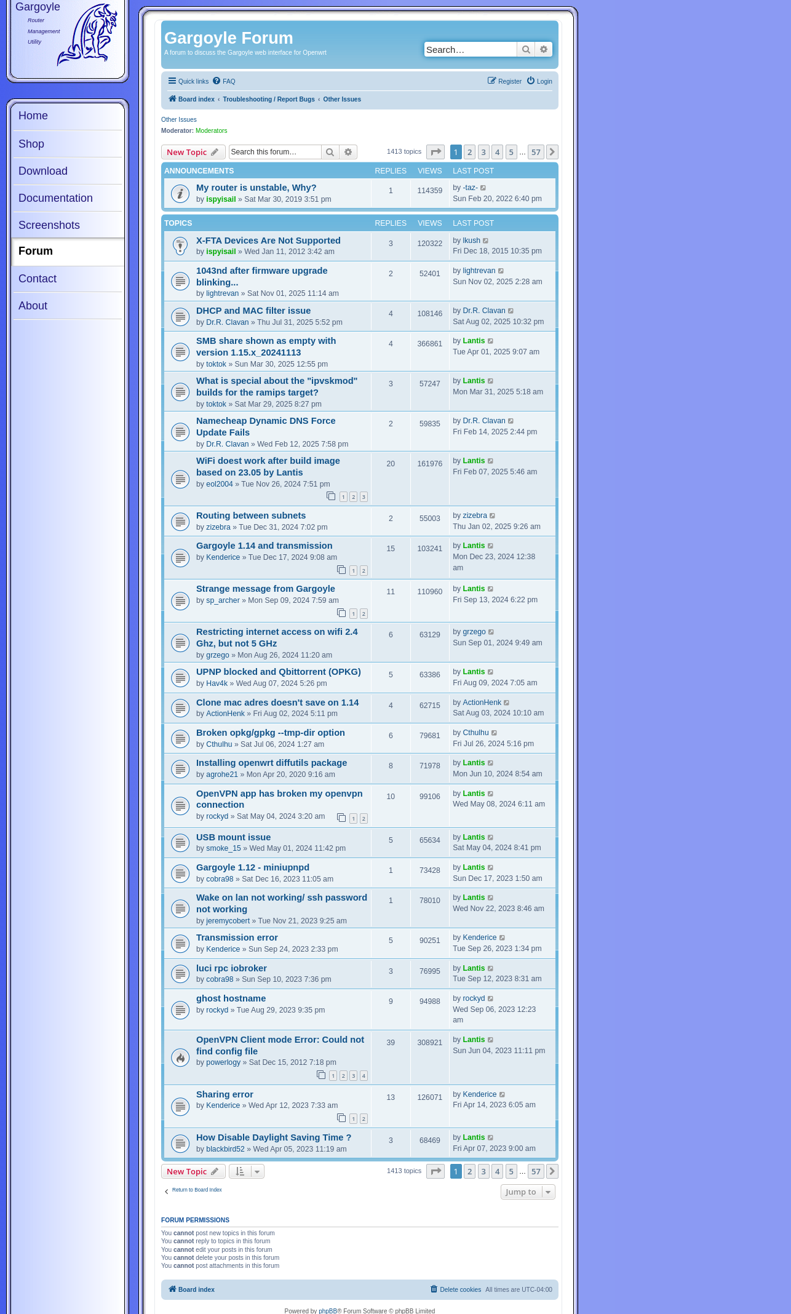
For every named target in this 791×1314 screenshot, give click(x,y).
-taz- (470, 187)
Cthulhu (219, 744)
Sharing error (224, 1094)
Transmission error (237, 937)
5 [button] (511, 151)
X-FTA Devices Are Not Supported (268, 240)
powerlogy (223, 1062)
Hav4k (217, 683)
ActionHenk (225, 713)
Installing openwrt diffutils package (271, 763)
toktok (216, 364)
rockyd (217, 816)
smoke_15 (223, 848)
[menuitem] (223, 82)
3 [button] (484, 151)
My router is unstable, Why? (256, 188)
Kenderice (223, 557)
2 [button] (469, 151)
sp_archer (222, 600)
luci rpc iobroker (231, 968)
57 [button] (536, 151)
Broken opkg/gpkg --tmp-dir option (270, 733)
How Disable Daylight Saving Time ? (273, 1137)
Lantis (474, 340)
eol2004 (219, 484)
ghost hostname (231, 998)
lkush (472, 240)
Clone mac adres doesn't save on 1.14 (277, 702)
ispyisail (221, 199)
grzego (217, 655)
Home (33, 116)
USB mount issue (233, 837)
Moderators (212, 130)
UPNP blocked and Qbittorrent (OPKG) (278, 672)
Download (43, 171)
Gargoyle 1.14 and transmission (264, 546)
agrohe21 (222, 774)
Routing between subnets (251, 515)
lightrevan (222, 293)
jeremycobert (228, 921)
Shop (31, 144)
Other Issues (179, 119)
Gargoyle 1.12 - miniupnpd (252, 867)
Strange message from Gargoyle (265, 589)
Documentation (55, 198)
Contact (37, 279)
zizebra (218, 527)
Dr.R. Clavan (227, 322)
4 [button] (497, 151)
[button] (435, 152)
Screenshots (49, 225)
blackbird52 (225, 1149)
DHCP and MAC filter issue (253, 311)
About (32, 306)
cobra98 (219, 879)
